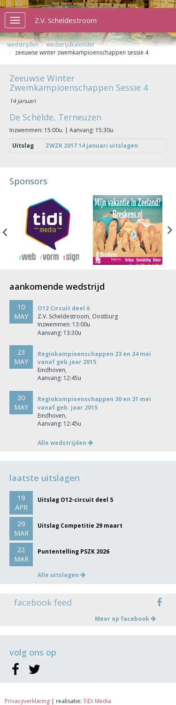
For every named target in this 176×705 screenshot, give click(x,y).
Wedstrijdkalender (70, 44)
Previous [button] (9, 230)
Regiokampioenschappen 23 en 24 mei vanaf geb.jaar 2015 (94, 358)
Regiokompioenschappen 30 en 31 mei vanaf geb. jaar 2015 (94, 403)
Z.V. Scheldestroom (66, 20)
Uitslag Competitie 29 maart (80, 526)
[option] (49, 230)
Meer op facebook (125, 619)
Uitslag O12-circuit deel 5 (75, 500)
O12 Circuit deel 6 (64, 308)
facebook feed (43, 602)
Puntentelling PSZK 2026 (73, 551)
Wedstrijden (22, 44)
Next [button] (170, 230)
